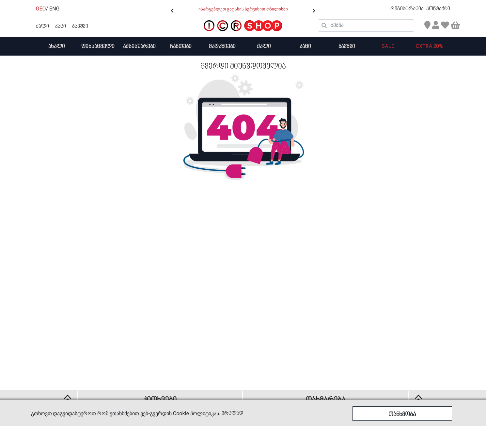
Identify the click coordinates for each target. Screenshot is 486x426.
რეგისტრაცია (407, 8)
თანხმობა (402, 415)
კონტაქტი (438, 8)
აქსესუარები (139, 46)
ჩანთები (181, 46)
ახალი (56, 46)
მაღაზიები (222, 46)
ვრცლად (232, 413)
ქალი (264, 46)
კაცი (305, 46)
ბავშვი (346, 46)
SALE (388, 46)
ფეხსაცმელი (98, 46)
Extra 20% (429, 46)
